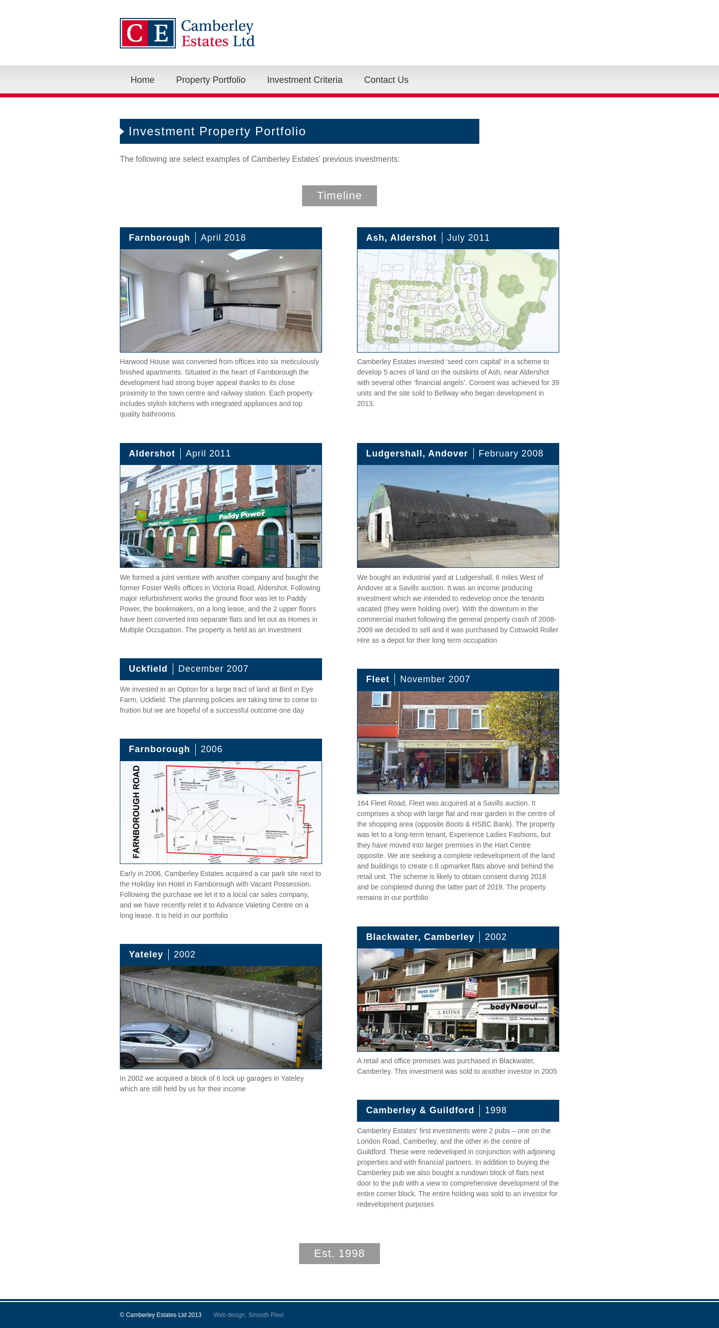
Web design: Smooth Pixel (249, 1315)
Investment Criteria (305, 80)
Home (143, 80)
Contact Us (386, 80)
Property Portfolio (211, 80)
